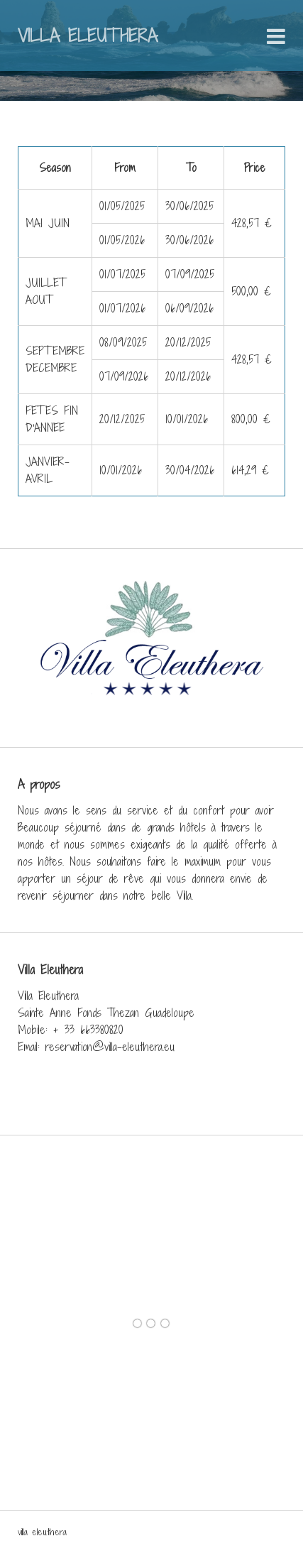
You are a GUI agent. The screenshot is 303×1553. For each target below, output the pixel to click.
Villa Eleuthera (88, 35)
